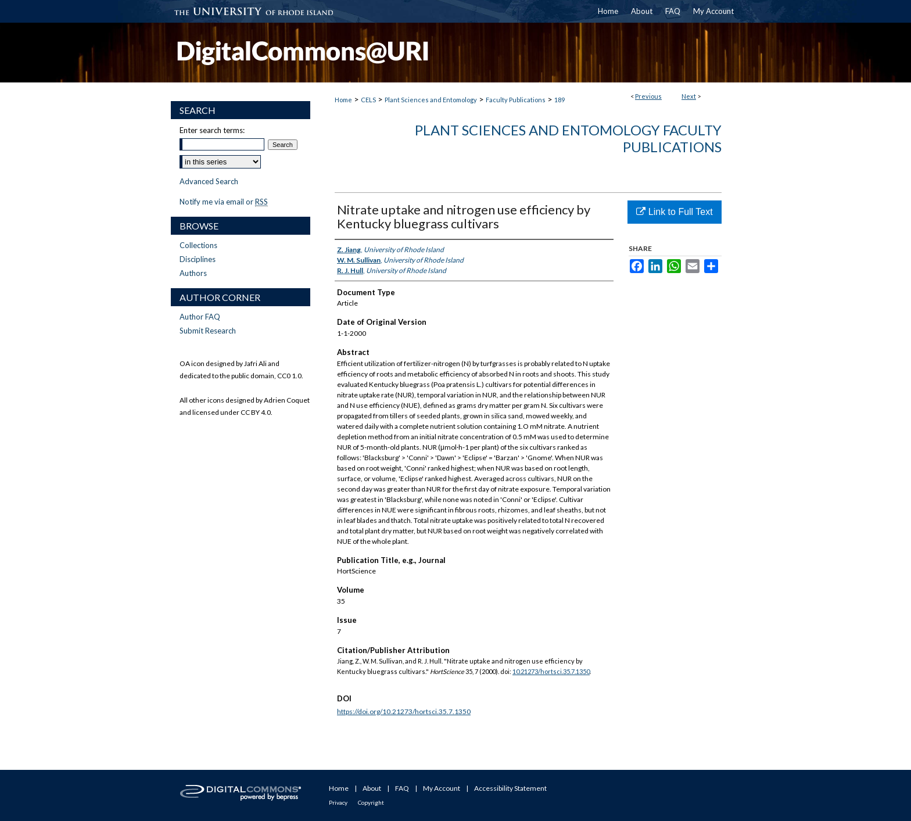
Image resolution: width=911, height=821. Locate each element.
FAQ (402, 788)
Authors (193, 273)
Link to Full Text (674, 212)
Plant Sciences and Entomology (431, 99)
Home (343, 99)
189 (559, 99)
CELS (368, 99)
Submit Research (208, 330)
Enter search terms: (212, 130)
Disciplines (198, 259)
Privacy (338, 802)
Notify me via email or (224, 201)
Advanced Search (209, 181)
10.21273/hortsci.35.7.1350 (551, 671)
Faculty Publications (516, 99)
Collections (198, 245)
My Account (441, 788)
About (372, 788)
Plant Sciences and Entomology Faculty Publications (568, 138)
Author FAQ (200, 316)
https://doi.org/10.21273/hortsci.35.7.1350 (404, 711)
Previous (648, 96)
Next (689, 96)
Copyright (371, 802)
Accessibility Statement (510, 788)
